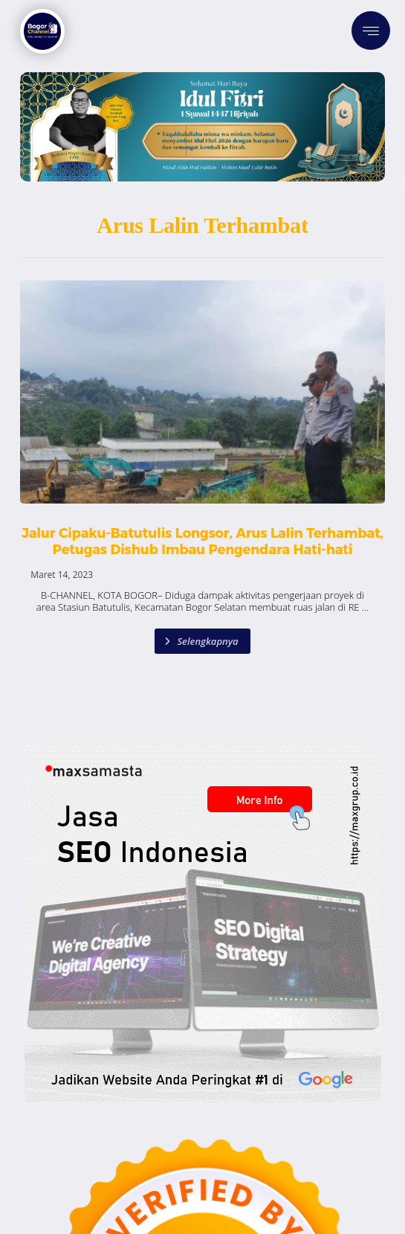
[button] (370, 30)
